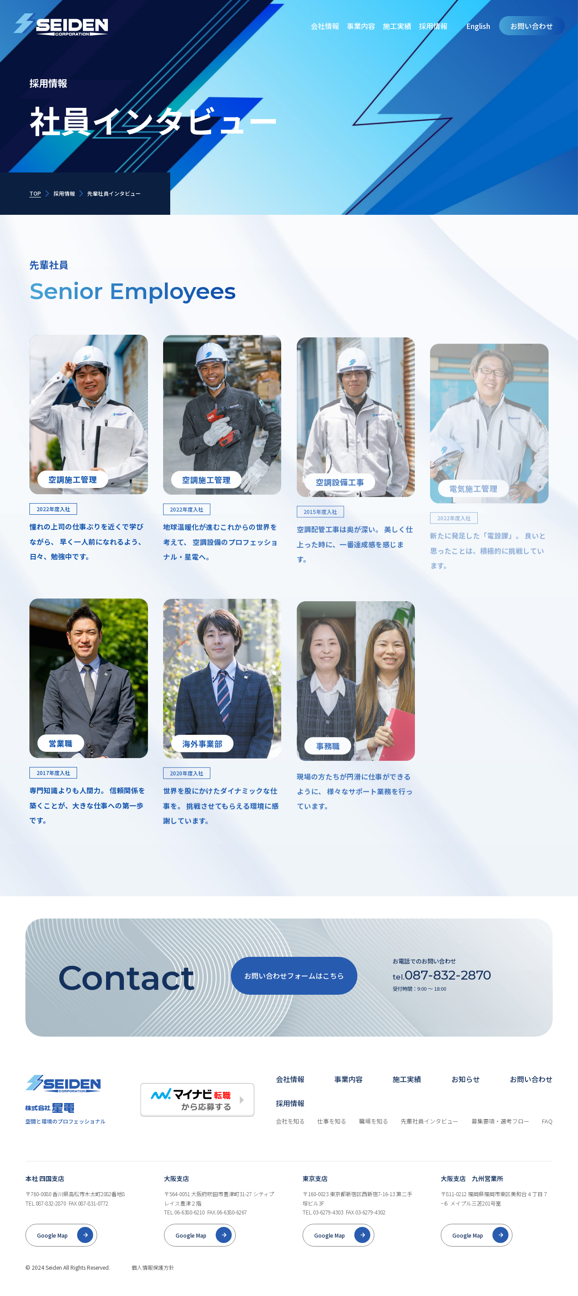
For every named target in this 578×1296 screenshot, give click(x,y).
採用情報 (433, 26)
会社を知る (290, 1134)
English (478, 26)
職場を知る (373, 1134)
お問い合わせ (531, 26)
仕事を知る (331, 1134)
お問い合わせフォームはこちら (294, 988)
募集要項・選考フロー (500, 1134)
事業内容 (361, 26)
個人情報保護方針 (152, 1280)
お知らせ (465, 1092)
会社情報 (325, 26)
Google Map (52, 1247)
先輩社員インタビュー (430, 1134)
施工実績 (397, 26)
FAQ (547, 1134)
